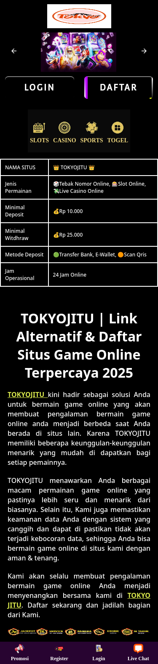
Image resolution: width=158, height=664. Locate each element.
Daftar (118, 87)
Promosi (20, 652)
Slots (39, 132)
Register (59, 652)
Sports (91, 132)
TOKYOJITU (28, 394)
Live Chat (138, 652)
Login (98, 652)
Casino (64, 132)
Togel (118, 132)
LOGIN (39, 88)
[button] (14, 51)
